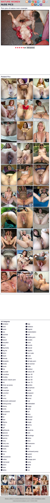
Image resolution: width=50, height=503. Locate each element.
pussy (28, 398)
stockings (30, 435)
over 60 (29, 380)
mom (28, 342)
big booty (5, 348)
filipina (4, 422)
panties (29, 385)
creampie (5, 390)
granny (4, 438)
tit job (28, 446)
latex (3, 467)
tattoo (28, 438)
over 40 (29, 374)
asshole (4, 334)
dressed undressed (8, 401)
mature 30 (30, 372)
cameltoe (5, 374)
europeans (5, 411)
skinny (29, 425)
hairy (3, 441)
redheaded (30, 403)
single (28, 422)
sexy (28, 414)
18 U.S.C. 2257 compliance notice (35, 498)
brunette (4, 372)
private (29, 395)
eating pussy (6, 403)
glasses (4, 433)
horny (3, 451)
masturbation (31, 332)
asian (3, 329)
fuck (3, 425)
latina (3, 470)
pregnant (29, 393)
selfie (28, 409)
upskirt (29, 454)
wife (28, 467)
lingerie (29, 329)
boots (3, 366)
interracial (5, 462)
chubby (4, 377)
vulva (28, 462)
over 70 (29, 382)
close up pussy (7, 385)
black (3, 356)
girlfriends (5, 430)
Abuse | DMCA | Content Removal (15, 498)
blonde (4, 358)
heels (3, 449)
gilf (3, 427)
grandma (5, 435)
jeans (3, 465)
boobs (4, 364)
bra (3, 369)
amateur (4, 324)
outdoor (29, 369)
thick (28, 441)
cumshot (4, 393)
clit (3, 382)
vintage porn (31, 459)
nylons (29, 358)
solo (28, 433)
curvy (3, 398)
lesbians (29, 326)
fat (2, 417)
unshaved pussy (32, 451)
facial (3, 414)
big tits (4, 350)
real (28, 401)
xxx (28, 470)
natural (29, 348)
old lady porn (31, 361)
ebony (4, 406)
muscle (29, 345)
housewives (6, 457)
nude (28, 356)
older (28, 366)
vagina (29, 457)
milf (28, 334)
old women (30, 364)
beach (4, 340)
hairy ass (5, 443)
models (29, 340)
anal (3, 326)
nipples (29, 350)
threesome (30, 443)
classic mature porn (8, 380)
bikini (3, 353)
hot (3, 454)
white (28, 465)
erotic (3, 409)
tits (27, 449)
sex (28, 411)
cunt (3, 395)
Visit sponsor (30, 47)
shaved (29, 417)
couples (4, 388)
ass (3, 332)
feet (3, 419)
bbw (3, 337)
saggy (28, 406)
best (3, 345)
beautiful (4, 342)
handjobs (5, 446)
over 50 (29, 377)
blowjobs (5, 361)
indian (4, 459)
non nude (30, 353)
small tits (29, 430)
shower (29, 419)
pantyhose (30, 388)
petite (28, 390)
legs (28, 324)
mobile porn (30, 337)
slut (28, 427)
